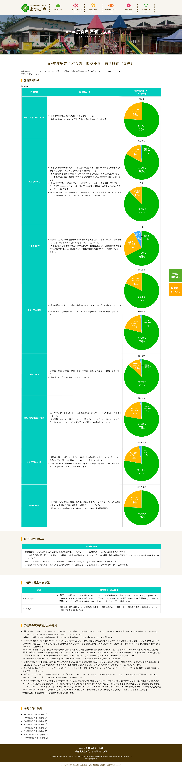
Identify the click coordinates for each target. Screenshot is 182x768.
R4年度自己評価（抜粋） (35, 721)
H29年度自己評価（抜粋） (36, 738)
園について (58, 9)
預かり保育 (93, 9)
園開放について (111, 9)
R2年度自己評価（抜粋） (35, 728)
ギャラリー (146, 9)
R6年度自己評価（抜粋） (35, 714)
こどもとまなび (75, 9)
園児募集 (128, 9)
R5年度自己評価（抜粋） (35, 718)
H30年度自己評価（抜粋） (36, 734)
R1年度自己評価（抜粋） (35, 731)
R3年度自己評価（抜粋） (35, 724)
